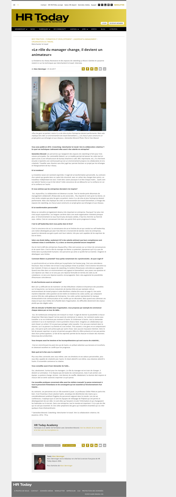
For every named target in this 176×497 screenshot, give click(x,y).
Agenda (74, 29)
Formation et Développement (59, 39)
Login (104, 23)
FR (18, 5)
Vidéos (94, 29)
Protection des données (92, 491)
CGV (78, 491)
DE (14, 5)
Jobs (85, 29)
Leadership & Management (84, 39)
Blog (103, 29)
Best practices (38, 39)
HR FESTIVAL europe (55, 5)
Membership (21, 29)
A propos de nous (21, 491)
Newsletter (119, 5)
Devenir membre (116, 23)
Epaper (94, 5)
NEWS (32, 29)
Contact (43, 5)
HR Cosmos (70, 445)
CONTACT (34, 491)
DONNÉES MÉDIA (46, 491)
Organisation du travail (42, 42)
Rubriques (44, 29)
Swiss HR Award (70, 5)
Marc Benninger (40, 69)
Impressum (71, 491)
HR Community (60, 29)
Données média (84, 5)
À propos (113, 29)
